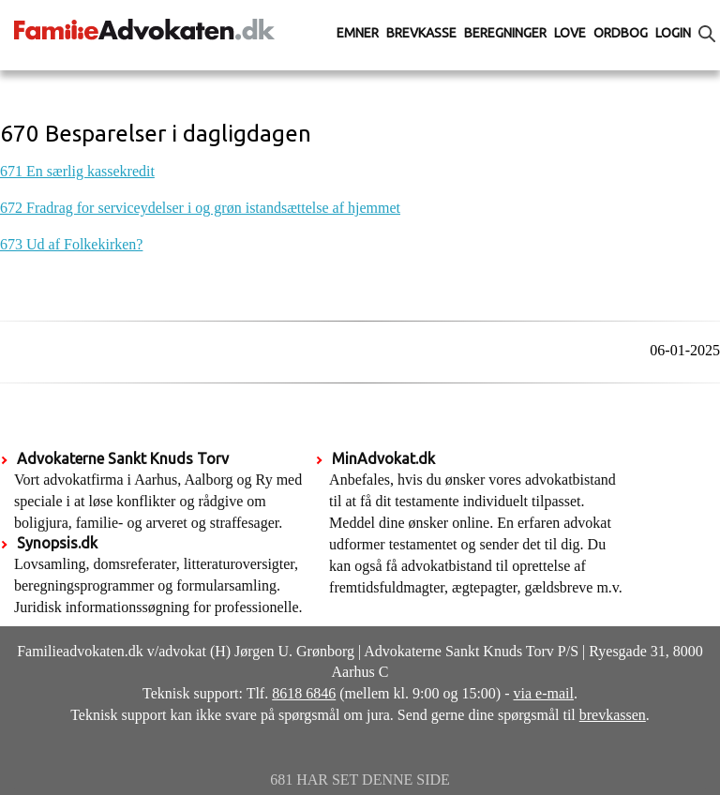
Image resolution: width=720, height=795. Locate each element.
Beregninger (505, 32)
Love (570, 32)
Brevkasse (421, 32)
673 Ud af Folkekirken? (71, 244)
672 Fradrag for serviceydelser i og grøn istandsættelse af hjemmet (200, 208)
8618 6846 (304, 693)
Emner (358, 32)
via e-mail (544, 693)
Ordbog (620, 32)
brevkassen (612, 715)
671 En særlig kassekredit (77, 171)
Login (673, 32)
